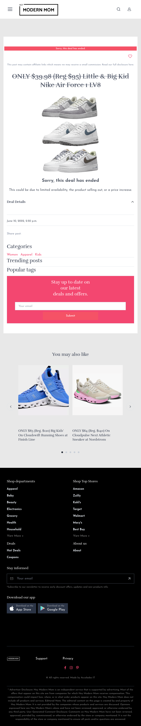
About (77, 550)
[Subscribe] (129, 578)
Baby (10, 495)
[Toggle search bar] (119, 9)
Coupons (12, 557)
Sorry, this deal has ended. (70, 48)
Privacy (68, 658)
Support (42, 658)
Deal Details (16, 202)
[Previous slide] (11, 407)
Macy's (77, 522)
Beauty (11, 502)
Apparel (26, 254)
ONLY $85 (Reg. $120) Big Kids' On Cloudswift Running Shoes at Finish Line (43, 435)
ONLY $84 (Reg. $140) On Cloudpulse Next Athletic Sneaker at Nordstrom (91, 435)
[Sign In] (129, 9)
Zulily (77, 495)
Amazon (78, 489)
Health (11, 522)
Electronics (14, 509)
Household (14, 529)
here (130, 64)
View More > (15, 535)
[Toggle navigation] (10, 9)
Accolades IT (88, 677)
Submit (70, 315)
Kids (38, 254)
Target (77, 509)
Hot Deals (14, 550)
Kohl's (77, 502)
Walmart (79, 516)
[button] (62, 452)
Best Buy (79, 529)
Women (12, 254)
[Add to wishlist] (130, 56)
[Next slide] (130, 407)
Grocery (12, 516)
